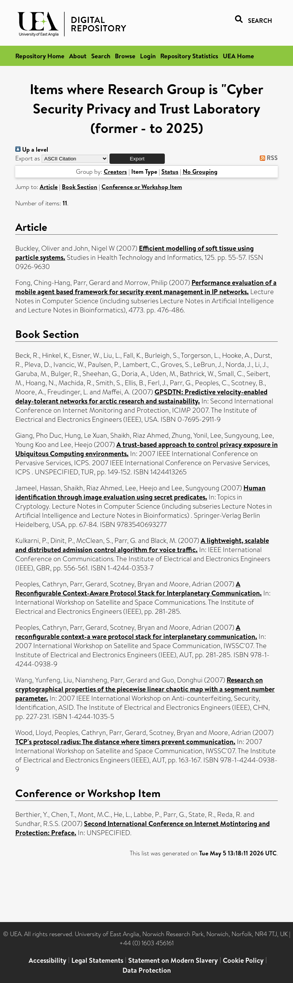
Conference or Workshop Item (141, 187)
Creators (115, 171)
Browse (125, 55)
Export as (27, 158)
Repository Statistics (189, 55)
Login (148, 55)
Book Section (79, 187)
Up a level (31, 149)
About (78, 55)
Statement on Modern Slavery (173, 960)
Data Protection (146, 970)
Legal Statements (97, 960)
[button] (137, 159)
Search (100, 55)
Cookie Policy (243, 960)
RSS (267, 158)
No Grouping (200, 171)
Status (170, 171)
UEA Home (238, 55)
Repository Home (39, 55)
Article (49, 187)
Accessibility (47, 960)
